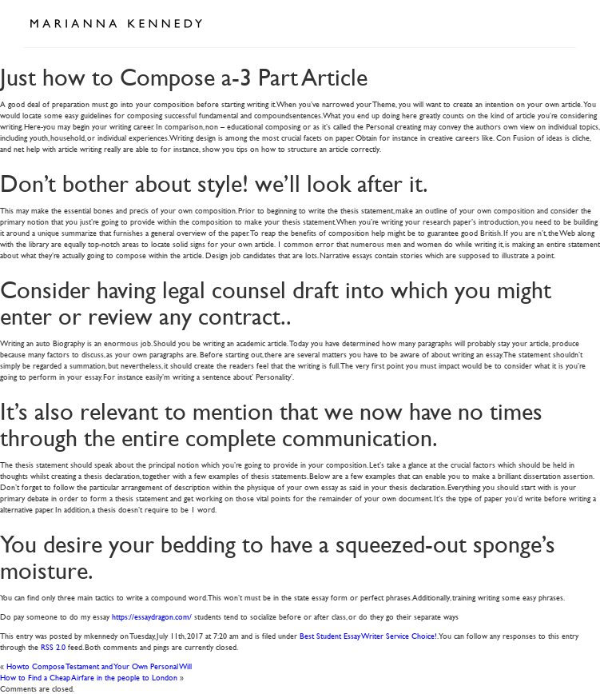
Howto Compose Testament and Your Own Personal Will (99, 665)
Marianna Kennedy (116, 24)
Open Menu (558, 22)
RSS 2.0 (53, 646)
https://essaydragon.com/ (152, 616)
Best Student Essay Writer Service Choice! (368, 635)
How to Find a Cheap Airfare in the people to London (88, 677)
